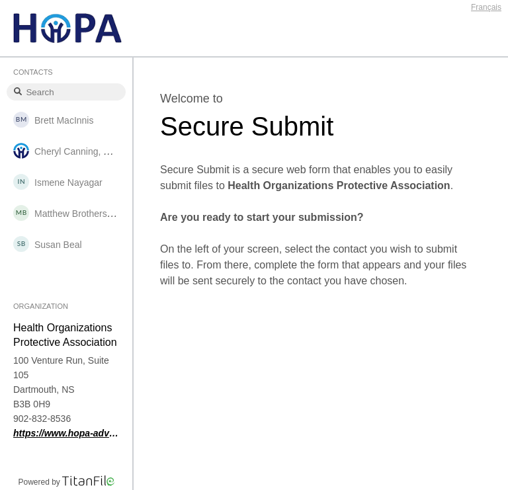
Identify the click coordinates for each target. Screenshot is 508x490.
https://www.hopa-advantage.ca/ (66, 433)
